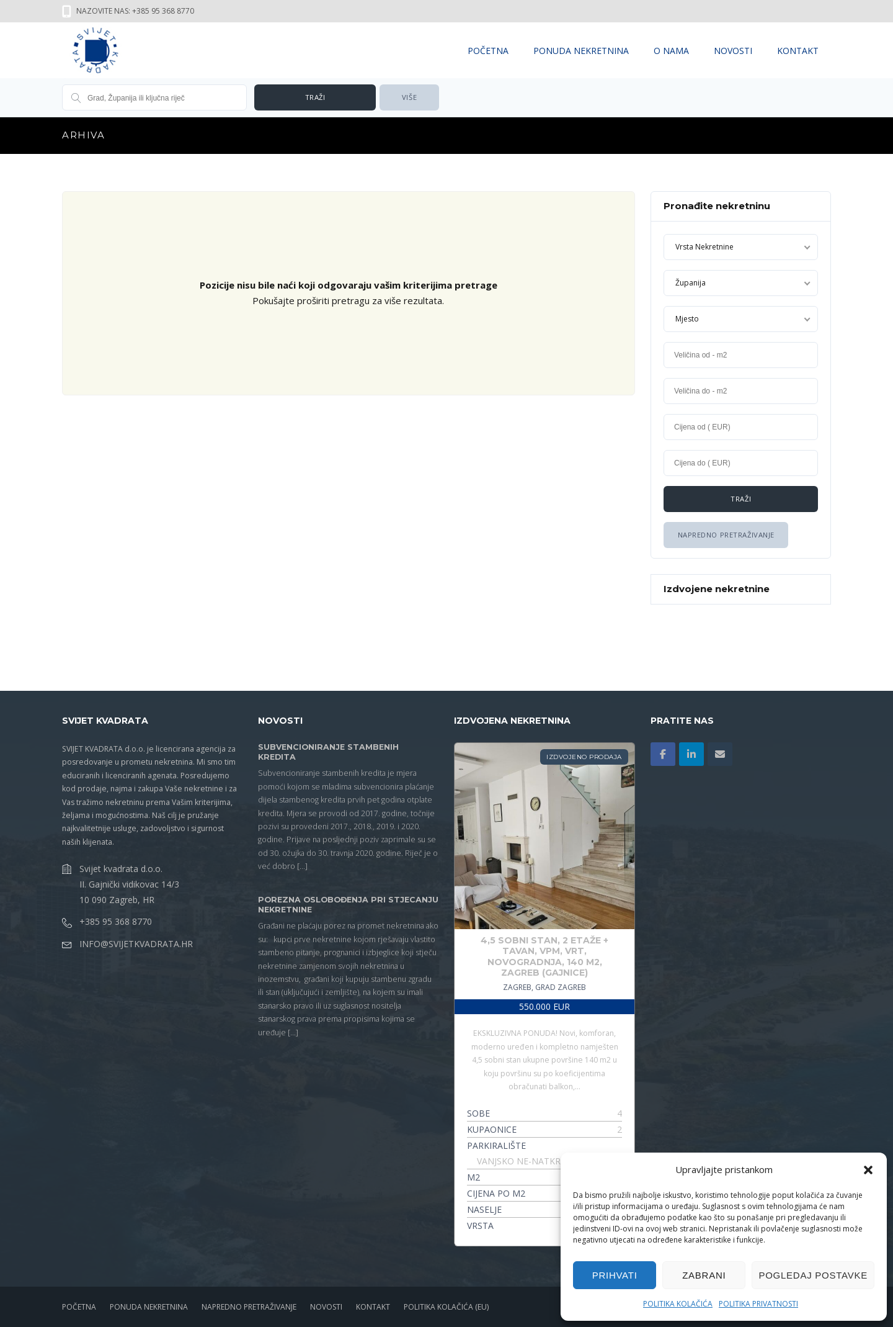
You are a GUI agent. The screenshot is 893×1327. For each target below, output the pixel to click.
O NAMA (671, 50)
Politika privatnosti (758, 1303)
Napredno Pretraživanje (725, 534)
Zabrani (704, 1275)
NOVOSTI (733, 50)
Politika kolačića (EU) (446, 1307)
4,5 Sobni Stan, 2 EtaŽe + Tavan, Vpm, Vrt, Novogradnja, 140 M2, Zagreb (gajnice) (544, 957)
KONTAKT (798, 50)
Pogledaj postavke (813, 1275)
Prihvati (615, 1275)
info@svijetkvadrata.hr (136, 944)
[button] (868, 1170)
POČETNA (488, 50)
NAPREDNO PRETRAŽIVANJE (249, 1307)
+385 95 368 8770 (115, 921)
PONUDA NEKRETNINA (581, 50)
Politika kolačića (678, 1303)
